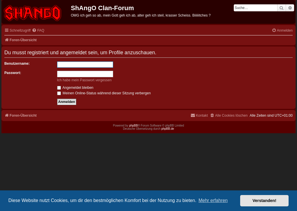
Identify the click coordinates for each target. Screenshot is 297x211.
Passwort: (12, 73)
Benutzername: (17, 64)
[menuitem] (38, 31)
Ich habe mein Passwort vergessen (84, 80)
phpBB (133, 125)
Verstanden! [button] (264, 200)
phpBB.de (167, 128)
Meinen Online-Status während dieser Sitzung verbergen (104, 93)
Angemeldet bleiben (75, 88)
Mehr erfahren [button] (213, 200)
